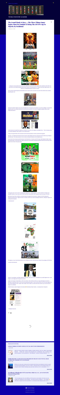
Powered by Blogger (30, 387)
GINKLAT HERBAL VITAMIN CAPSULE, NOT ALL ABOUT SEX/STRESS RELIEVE (26, 346)
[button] (51, 22)
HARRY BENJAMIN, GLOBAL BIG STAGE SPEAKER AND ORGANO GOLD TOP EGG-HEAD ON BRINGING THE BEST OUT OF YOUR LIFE (28, 359)
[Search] (53, 3)
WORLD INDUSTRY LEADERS (18, 17)
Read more (49, 355)
